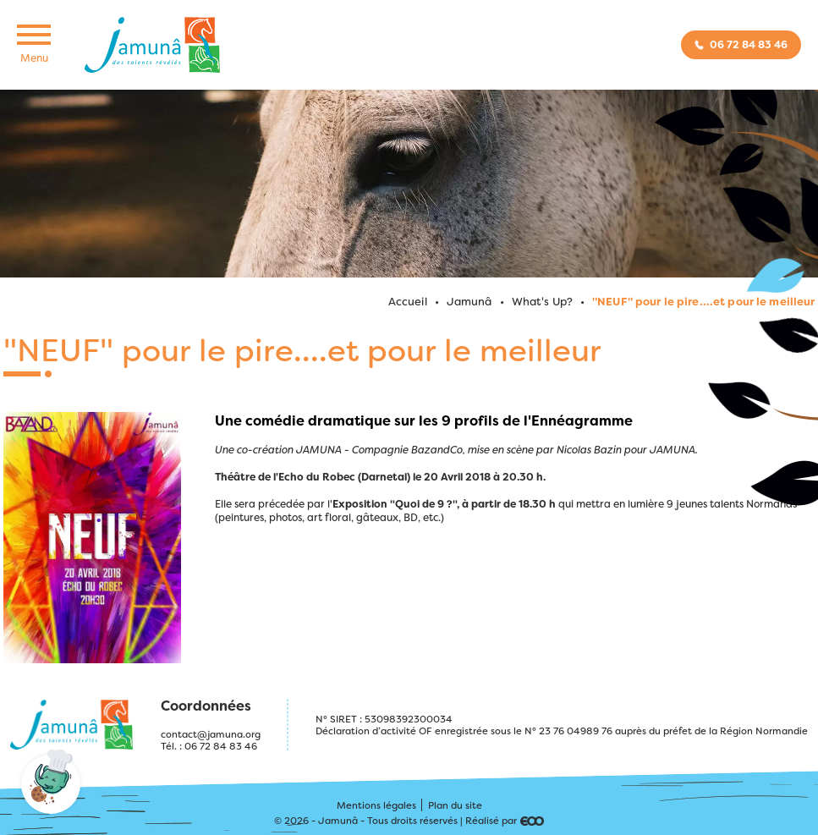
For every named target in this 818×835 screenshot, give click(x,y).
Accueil (407, 301)
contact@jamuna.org (211, 734)
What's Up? (542, 301)
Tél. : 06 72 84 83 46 (209, 746)
